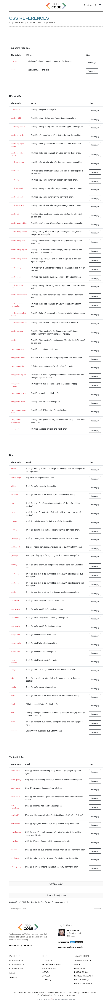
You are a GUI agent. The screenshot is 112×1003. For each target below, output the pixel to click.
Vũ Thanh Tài (73, 930)
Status (61, 995)
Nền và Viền (31, 23)
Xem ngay (92, 62)
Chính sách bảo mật (57, 993)
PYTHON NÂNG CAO (17, 965)
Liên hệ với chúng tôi (46, 995)
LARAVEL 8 (46, 976)
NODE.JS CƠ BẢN (81, 972)
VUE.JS (77, 965)
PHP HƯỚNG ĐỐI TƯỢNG (51, 965)
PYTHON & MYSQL (16, 968)
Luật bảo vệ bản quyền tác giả (82, 993)
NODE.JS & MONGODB (83, 983)
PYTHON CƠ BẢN (16, 961)
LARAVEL (45, 972)
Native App (70, 995)
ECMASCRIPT (79, 968)
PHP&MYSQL (47, 980)
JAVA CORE (13, 977)
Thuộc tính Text (49, 23)
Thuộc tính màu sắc (16, 23)
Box (39, 23)
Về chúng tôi (20, 993)
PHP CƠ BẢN (47, 961)
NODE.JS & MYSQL (81, 980)
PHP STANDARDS (48, 968)
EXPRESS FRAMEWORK (83, 976)
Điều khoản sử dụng (37, 993)
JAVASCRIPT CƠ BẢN (82, 961)
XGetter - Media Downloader (70, 947)
